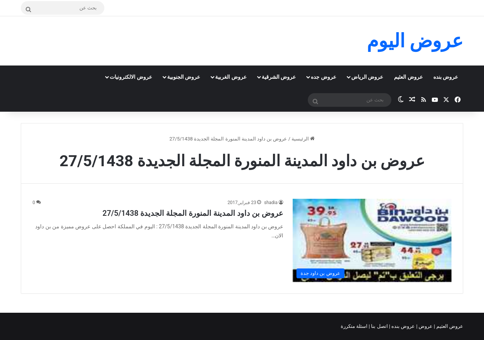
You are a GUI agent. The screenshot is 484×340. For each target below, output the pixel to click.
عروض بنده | (402, 326)
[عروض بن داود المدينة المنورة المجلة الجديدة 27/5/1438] (372, 240)
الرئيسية (303, 139)
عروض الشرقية (279, 77)
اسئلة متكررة (355, 326)
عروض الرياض (367, 77)
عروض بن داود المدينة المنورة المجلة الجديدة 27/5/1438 (192, 213)
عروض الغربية (230, 77)
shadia (271, 202)
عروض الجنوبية (183, 77)
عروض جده (323, 77)
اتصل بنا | (379, 326)
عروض (425, 326)
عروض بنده (445, 77)
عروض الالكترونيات (131, 77)
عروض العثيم (408, 77)
